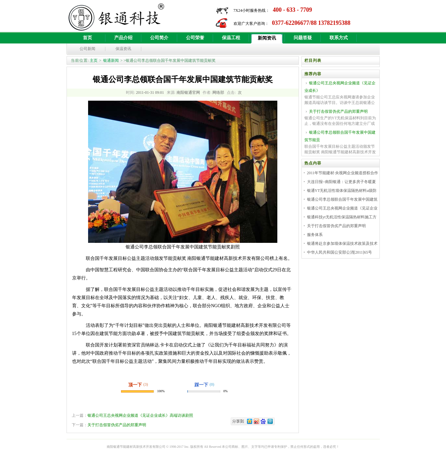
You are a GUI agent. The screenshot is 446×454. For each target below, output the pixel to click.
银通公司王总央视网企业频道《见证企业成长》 (340, 87)
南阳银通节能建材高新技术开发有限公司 (136, 446)
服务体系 (315, 234)
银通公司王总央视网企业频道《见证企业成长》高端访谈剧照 (140, 415)
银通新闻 (111, 60)
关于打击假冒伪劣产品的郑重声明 (116, 425)
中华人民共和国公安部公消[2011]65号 (339, 252)
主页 (94, 60)
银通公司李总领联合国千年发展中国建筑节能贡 (340, 136)
